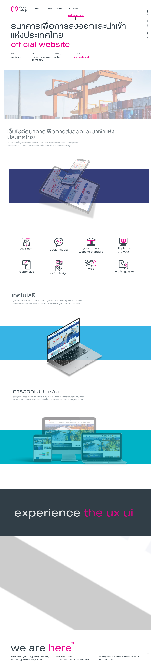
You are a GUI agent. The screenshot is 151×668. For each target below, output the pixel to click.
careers (147, 35)
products (35, 8)
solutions (48, 8)
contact (147, 23)
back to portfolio (76, 15)
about (147, 12)
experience (73, 8)
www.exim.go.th (82, 57)
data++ (60, 8)
